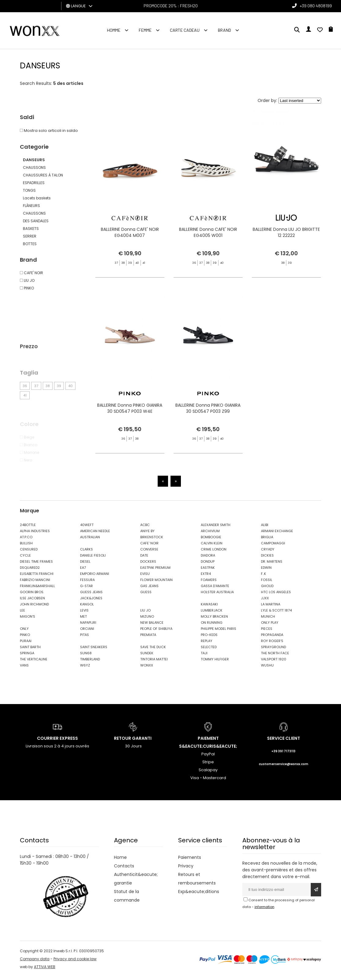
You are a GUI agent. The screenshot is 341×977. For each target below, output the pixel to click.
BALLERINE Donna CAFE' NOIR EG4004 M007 (130, 233)
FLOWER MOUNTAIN (156, 579)
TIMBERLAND (90, 659)
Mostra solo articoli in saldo (49, 130)
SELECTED (209, 647)
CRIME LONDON (213, 549)
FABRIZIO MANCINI (35, 579)
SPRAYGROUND (273, 647)
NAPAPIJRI (88, 622)
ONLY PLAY (269, 622)
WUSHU (267, 665)
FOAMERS (209, 579)
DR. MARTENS (271, 561)
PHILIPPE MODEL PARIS (218, 628)
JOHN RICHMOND (34, 604)
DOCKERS (148, 561)
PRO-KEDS (209, 634)
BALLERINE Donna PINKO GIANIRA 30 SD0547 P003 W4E (129, 429)
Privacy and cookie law (75, 958)
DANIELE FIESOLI (93, 555)
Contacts (124, 866)
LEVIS (84, 610)
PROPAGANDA (272, 634)
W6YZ (85, 665)
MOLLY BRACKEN (214, 616)
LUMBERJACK (211, 610)
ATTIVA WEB (44, 966)
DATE (144, 555)
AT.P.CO (26, 537)
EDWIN (266, 567)
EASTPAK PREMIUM (155, 567)
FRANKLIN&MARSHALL (37, 585)
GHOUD (267, 585)
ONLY (24, 628)
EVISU (145, 573)
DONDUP (208, 561)
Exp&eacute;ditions (198, 891)
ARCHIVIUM (210, 530)
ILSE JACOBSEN (32, 598)
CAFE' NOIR (149, 543)
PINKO (25, 634)
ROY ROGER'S (272, 640)
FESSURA (87, 579)
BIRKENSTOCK (151, 537)
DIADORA (208, 555)
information (264, 906)
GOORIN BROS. (32, 592)
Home (120, 857)
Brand (224, 30)
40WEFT (87, 524)
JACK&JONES (91, 598)
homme (113, 30)
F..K (263, 573)
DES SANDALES (36, 220)
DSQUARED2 (30, 567)
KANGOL (87, 604)
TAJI (204, 653)
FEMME (145, 30)
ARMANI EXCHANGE (277, 530)
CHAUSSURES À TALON (43, 175)
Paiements (189, 857)
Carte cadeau (185, 30)
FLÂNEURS (31, 205)
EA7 (83, 567)
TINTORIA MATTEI (154, 659)
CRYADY (267, 549)
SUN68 (86, 653)
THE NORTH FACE (275, 653)
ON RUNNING (211, 622)
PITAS (84, 634)
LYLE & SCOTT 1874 (276, 610)
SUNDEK (146, 653)
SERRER (29, 236)
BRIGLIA (267, 537)
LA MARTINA (270, 604)
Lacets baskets (37, 198)
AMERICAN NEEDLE (95, 530)
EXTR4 (206, 573)
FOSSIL (266, 579)
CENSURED (29, 549)
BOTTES (30, 243)
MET (83, 616)
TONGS (29, 190)
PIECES (266, 628)
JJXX (265, 598)
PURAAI (25, 640)
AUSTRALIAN (90, 537)
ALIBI (264, 524)
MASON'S (27, 616)
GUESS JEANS (91, 592)
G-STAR (86, 585)
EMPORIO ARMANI (94, 573)
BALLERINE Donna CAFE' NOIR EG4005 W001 (208, 233)
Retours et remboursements (197, 878)
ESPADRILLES (34, 182)
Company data (35, 958)
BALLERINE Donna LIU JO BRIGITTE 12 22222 (286, 233)
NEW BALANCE (151, 622)
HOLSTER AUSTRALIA (217, 592)
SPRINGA (27, 653)
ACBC (145, 524)
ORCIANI (87, 628)
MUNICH (268, 616)
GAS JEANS (149, 585)
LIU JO (145, 610)
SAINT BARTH (30, 647)
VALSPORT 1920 (273, 659)
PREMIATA (148, 634)
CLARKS (86, 549)
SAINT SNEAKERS (93, 647)
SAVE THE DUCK (153, 647)
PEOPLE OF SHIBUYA (156, 628)
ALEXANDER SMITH (215, 524)
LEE (22, 610)
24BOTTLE (28, 524)
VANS (24, 665)
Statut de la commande (127, 895)
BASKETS (31, 228)
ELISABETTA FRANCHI (36, 573)
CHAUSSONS (34, 167)
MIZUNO (147, 616)
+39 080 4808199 (316, 5)
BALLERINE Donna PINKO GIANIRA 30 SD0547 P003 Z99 (207, 429)
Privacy (185, 866)
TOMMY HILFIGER (215, 659)
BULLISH (26, 543)
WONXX (146, 665)
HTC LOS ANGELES (276, 592)
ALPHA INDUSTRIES (35, 530)
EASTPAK (208, 567)
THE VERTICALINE (33, 659)
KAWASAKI (209, 604)
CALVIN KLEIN (211, 543)
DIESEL (85, 561)
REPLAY (206, 640)
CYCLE (25, 555)
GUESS (146, 592)
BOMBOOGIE (211, 537)
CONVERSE (149, 549)
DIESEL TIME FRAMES (36, 561)
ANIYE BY (147, 530)
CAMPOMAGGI (273, 543)
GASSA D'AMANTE (215, 585)
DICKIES (267, 555)
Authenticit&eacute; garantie (136, 878)
